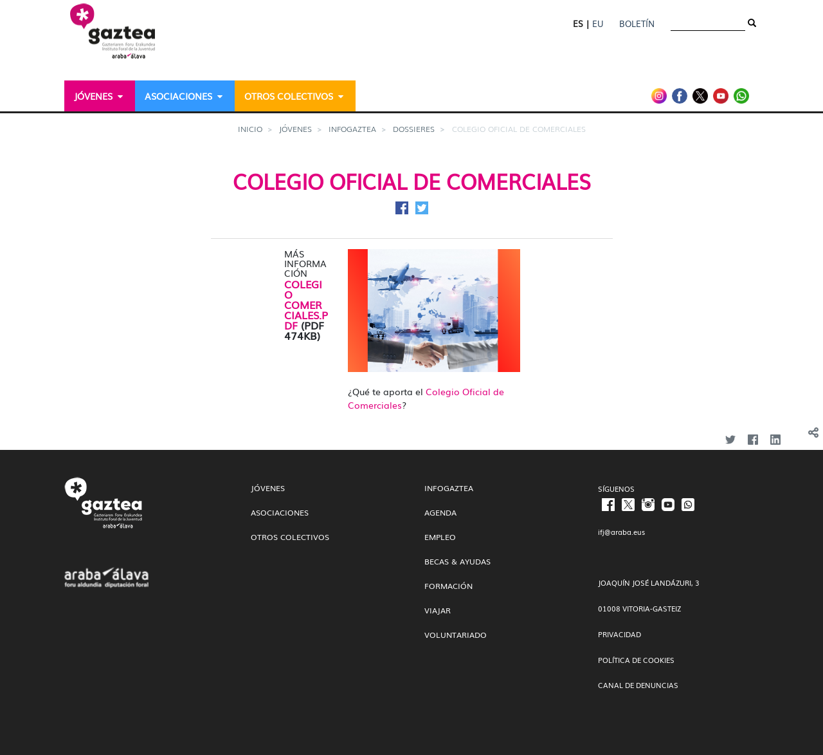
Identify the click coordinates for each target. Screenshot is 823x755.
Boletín (637, 23)
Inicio (250, 129)
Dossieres (414, 129)
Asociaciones (280, 512)
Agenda (440, 512)
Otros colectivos (290, 537)
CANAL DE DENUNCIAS (638, 685)
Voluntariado (455, 634)
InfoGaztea (352, 129)
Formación (448, 586)
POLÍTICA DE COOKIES (636, 660)
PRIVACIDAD (619, 634)
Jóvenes (295, 129)
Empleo (440, 537)
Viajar (437, 610)
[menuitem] (99, 95)
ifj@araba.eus (621, 532)
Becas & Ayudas (457, 561)
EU (597, 23)
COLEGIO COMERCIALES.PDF (306, 304)
